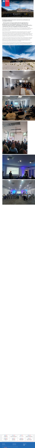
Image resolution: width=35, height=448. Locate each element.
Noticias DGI (30, 2)
